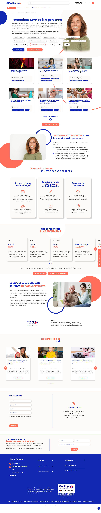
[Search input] (49, 3)
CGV (52, 501)
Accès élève (88, 3)
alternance (19, 7)
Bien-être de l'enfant (18, 40)
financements (35, 7)
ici (41, 448)
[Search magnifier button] (28, 3)
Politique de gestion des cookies (41, 501)
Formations (41, 460)
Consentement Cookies (23, 472)
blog (49, 7)
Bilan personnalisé (70, 465)
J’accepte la (21, 416)
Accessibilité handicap (75, 501)
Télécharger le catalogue (50, 124)
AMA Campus (69, 460)
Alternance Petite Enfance (33, 37)
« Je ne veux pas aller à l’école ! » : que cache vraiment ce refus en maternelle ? (50, 362)
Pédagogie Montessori (73, 37)
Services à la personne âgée (38, 44)
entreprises (27, 7)
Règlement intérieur (88, 501)
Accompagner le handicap (20, 44)
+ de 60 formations (18, 37)
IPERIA (67, 44)
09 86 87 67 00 (74, 413)
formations (12, 7)
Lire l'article (18, 378)
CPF (59, 44)
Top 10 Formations (43, 466)
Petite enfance (53, 40)
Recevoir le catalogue (34, 49)
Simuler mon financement (58, 273)
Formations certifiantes (49, 37)
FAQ (18, 469)
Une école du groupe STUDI (15, 501)
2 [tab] (50, 263)
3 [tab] (51, 263)
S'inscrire (74, 449)
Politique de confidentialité (62, 501)
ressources (43, 7)
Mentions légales (27, 501)
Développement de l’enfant (78, 40)
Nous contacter (40, 273)
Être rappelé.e (18, 49)
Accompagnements (43, 471)
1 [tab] (49, 263)
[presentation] (19, 420)
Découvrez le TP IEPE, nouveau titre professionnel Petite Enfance (17, 362)
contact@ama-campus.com (24, 466)
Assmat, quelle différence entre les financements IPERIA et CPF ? (82, 362)
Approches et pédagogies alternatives (36, 40)
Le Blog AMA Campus (71, 471)
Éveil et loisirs (64, 40)
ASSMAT (61, 37)
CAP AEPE (51, 44)
